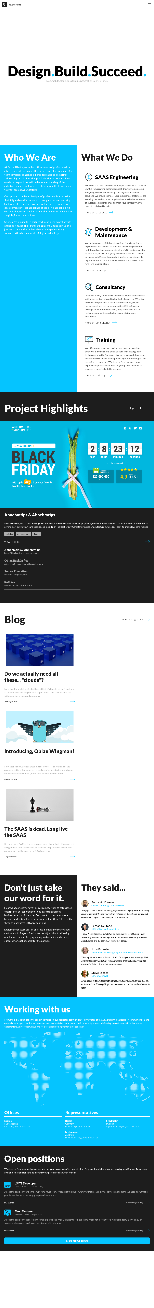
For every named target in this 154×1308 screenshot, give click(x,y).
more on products (96, 212)
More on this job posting (134, 1183)
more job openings (77, 1221)
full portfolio (135, 408)
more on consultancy (98, 322)
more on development (98, 270)
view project (12, 542)
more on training (95, 375)
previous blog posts (131, 597)
